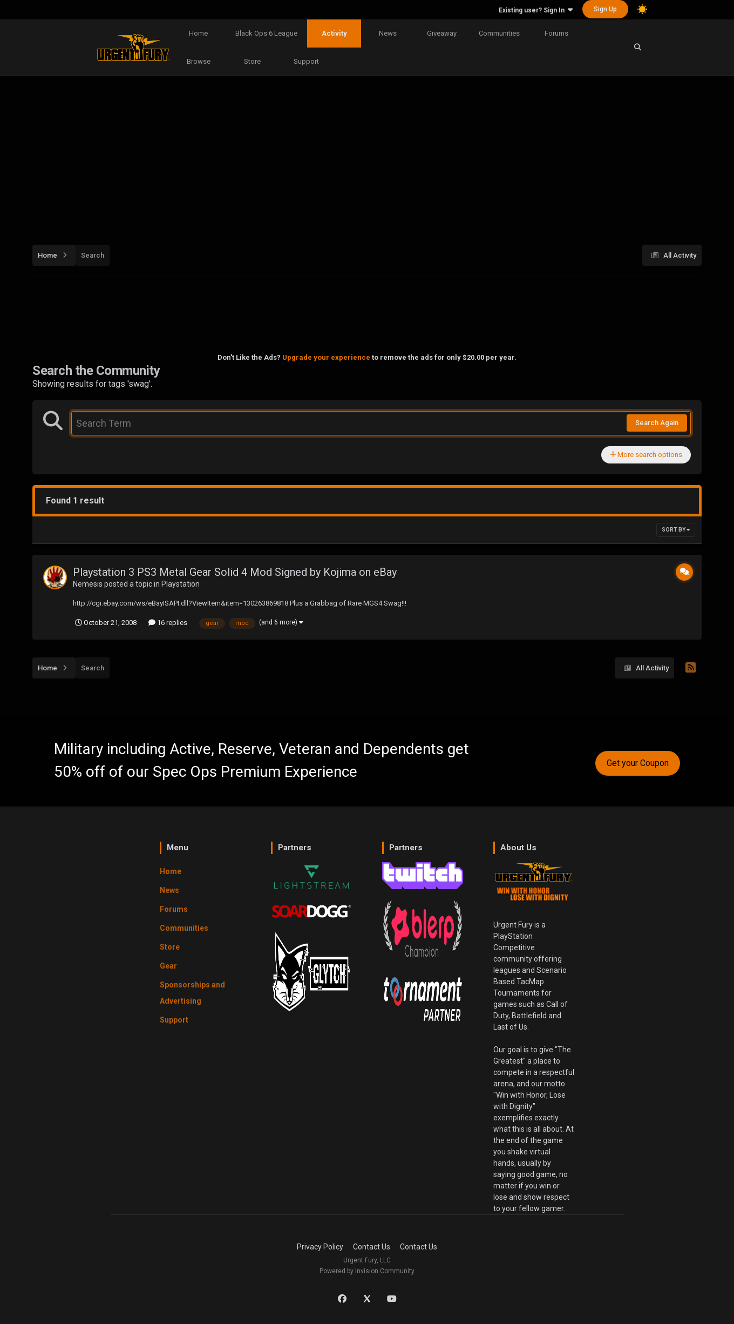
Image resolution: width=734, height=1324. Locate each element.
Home (198, 33)
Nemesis (88, 584)
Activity (334, 33)
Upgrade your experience (326, 357)
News (388, 33)
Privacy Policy (320, 1246)
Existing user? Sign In (536, 10)
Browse (198, 61)
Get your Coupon (638, 763)
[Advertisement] (367, 154)
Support (306, 61)
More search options (646, 455)
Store (252, 61)
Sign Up (605, 9)
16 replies (167, 623)
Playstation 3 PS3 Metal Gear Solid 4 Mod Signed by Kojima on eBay (235, 572)
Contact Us (371, 1246)
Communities (499, 33)
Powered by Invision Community (367, 1271)
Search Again (656, 423)
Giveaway (442, 33)
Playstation (180, 584)
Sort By (676, 530)
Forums (556, 33)
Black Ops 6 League (266, 33)
